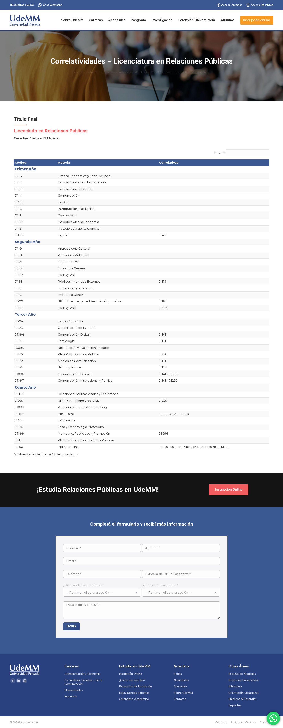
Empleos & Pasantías (242, 699)
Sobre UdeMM (183, 693)
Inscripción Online (130, 674)
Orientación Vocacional (243, 693)
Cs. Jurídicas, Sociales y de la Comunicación (83, 682)
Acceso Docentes (259, 5)
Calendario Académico (134, 699)
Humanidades (73, 690)
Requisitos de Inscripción (135, 686)
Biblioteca (235, 686)
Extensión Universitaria (243, 680)
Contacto (180, 699)
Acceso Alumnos (229, 5)
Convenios (180, 686)
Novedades (181, 680)
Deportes (234, 705)
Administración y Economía (82, 674)
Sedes (178, 674)
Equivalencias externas (134, 693)
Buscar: (219, 153)
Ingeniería (70, 696)
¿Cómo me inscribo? (132, 680)
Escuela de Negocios (242, 674)
